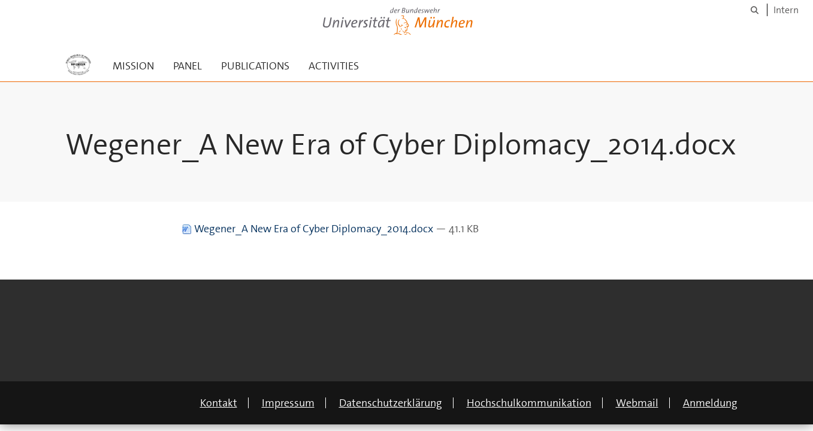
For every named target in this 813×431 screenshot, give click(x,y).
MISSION (133, 66)
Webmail (637, 403)
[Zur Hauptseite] (78, 64)
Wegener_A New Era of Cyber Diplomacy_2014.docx (309, 228)
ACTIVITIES (334, 66)
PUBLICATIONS (255, 66)
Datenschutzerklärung (390, 403)
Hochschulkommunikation (529, 403)
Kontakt (218, 403)
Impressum (288, 403)
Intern (786, 10)
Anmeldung (710, 403)
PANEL (187, 66)
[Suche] (754, 10)
